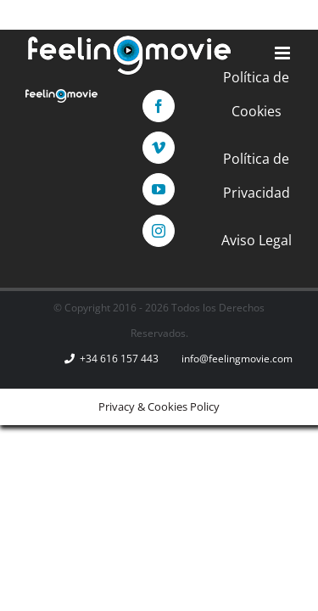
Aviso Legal (159, 386)
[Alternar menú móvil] (284, 53)
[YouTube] (180, 236)
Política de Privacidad (159, 338)
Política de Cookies (159, 291)
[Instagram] (221, 236)
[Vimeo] (138, 236)
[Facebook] (97, 236)
